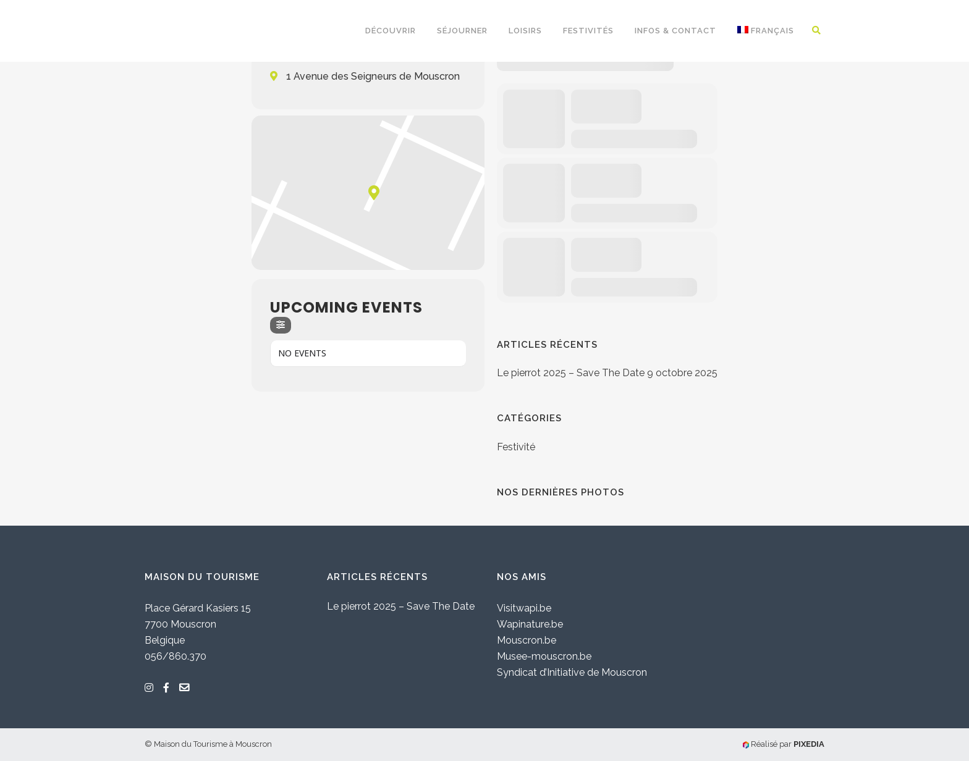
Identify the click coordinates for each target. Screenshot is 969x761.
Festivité (516, 447)
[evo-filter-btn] (280, 325)
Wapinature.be (530, 624)
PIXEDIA (808, 744)
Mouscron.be (526, 640)
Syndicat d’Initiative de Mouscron (572, 672)
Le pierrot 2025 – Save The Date (571, 373)
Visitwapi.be (524, 608)
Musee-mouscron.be (544, 656)
